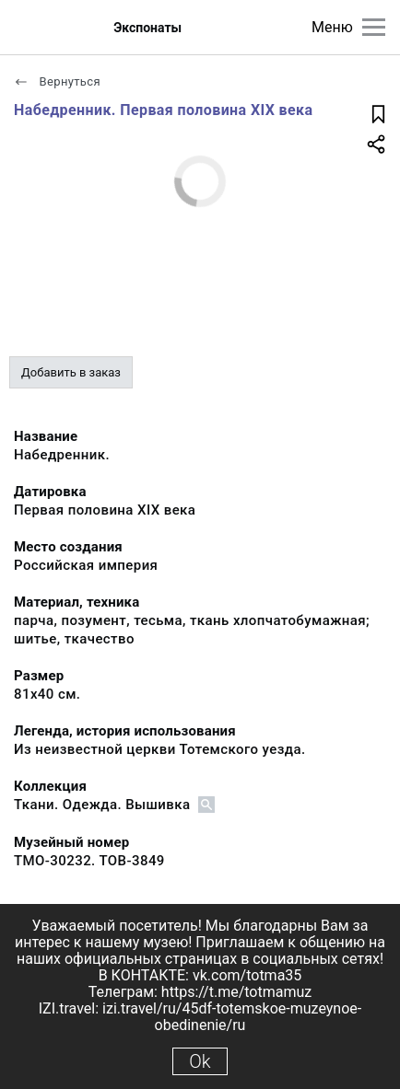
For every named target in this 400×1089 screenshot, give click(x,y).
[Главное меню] (373, 27)
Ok (199, 1061)
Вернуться (57, 81)
